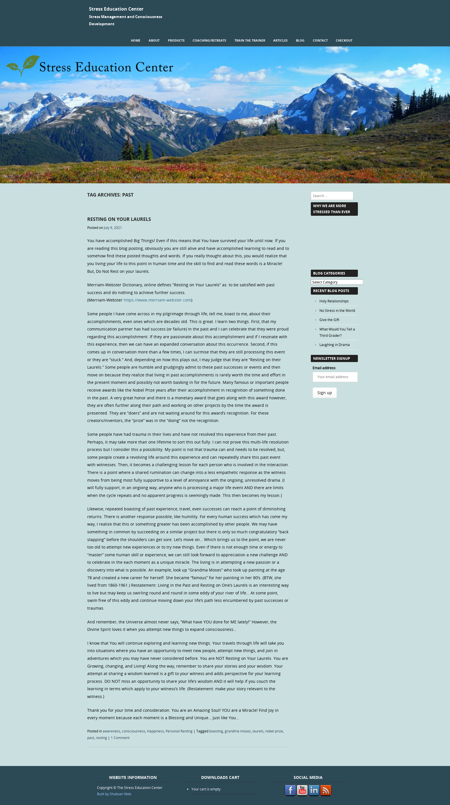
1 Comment (120, 737)
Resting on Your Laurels (119, 219)
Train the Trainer (249, 40)
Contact (320, 40)
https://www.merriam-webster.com (157, 300)
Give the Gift (329, 319)
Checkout (344, 40)
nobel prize (274, 731)
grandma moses (238, 731)
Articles (280, 40)
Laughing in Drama (334, 344)
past (90, 737)
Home (135, 40)
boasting (216, 731)
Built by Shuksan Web (114, 794)
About (154, 40)
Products (176, 40)
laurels (258, 731)
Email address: (324, 367)
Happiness (155, 731)
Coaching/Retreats (209, 40)
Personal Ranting (179, 731)
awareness (111, 731)
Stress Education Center (116, 9)
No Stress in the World (337, 310)
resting (101, 737)
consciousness (133, 731)
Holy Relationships (334, 301)
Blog (300, 40)
